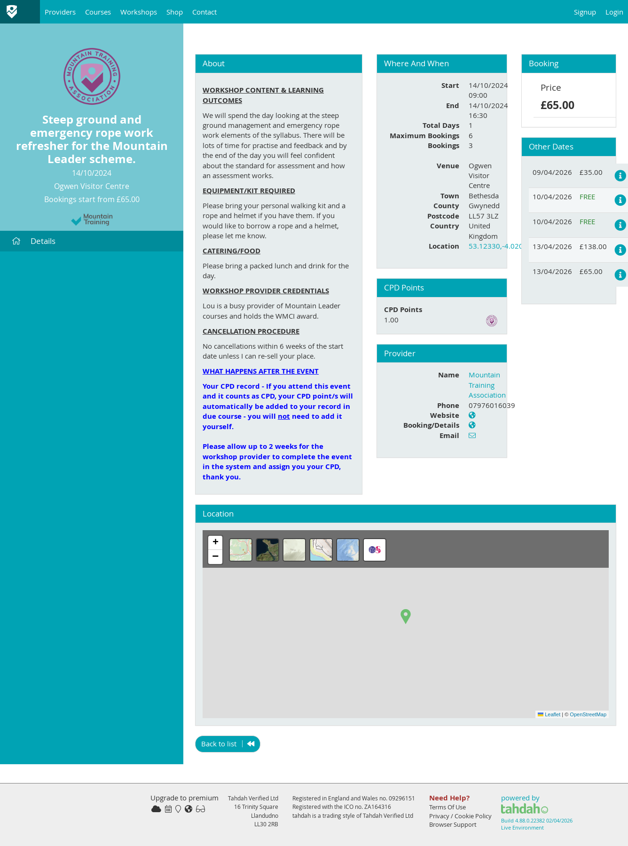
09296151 (402, 798)
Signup (585, 11)
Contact (204, 11)
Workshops (138, 11)
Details (33, 240)
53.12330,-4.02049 (500, 246)
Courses (98, 11)
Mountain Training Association (487, 385)
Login (614, 11)
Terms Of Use (447, 807)
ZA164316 (377, 806)
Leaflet (549, 714)
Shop (174, 11)
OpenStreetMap (588, 714)
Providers (60, 11)
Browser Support (453, 824)
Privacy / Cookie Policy (460, 816)
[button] (405, 616)
